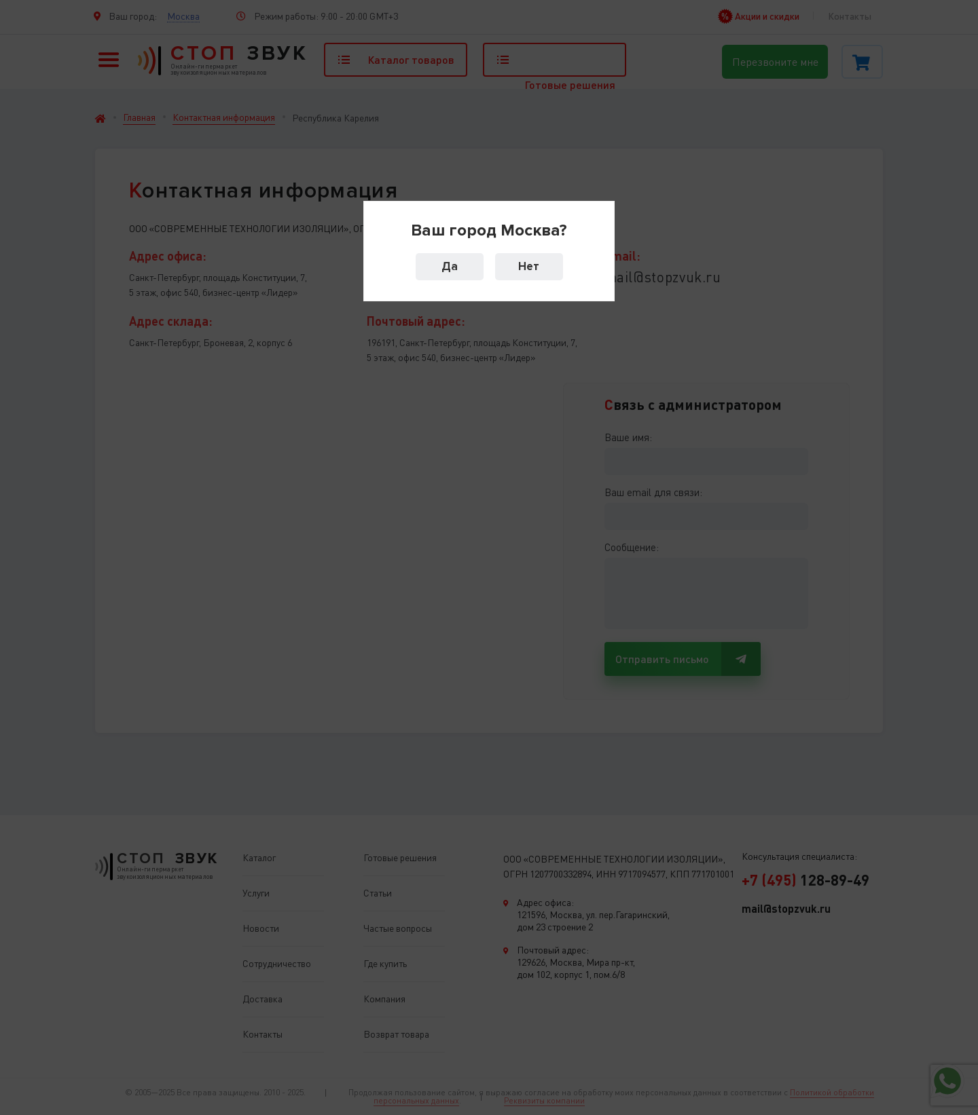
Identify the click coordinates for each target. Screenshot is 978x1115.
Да (449, 266)
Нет (528, 266)
